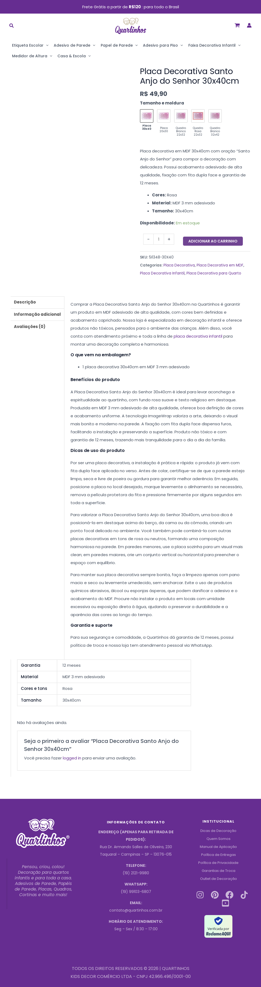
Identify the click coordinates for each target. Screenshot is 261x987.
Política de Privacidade (218, 862)
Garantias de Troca (218, 870)
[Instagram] (200, 895)
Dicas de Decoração (218, 830)
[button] (11, 26)
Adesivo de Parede (74, 45)
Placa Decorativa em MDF (220, 265)
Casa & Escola (74, 56)
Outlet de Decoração (218, 878)
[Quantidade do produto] (158, 239)
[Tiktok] (244, 895)
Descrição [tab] (25, 302)
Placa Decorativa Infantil (162, 273)
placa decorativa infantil (198, 336)
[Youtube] (225, 903)
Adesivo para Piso (163, 45)
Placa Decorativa (179, 265)
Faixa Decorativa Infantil (214, 45)
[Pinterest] (215, 895)
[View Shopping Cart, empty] (237, 25)
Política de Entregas (218, 854)
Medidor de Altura (32, 56)
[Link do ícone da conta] (249, 25)
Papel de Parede (119, 45)
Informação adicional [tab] (37, 314)
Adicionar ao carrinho (212, 241)
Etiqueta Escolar (30, 45)
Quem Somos (218, 838)
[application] (46, 45)
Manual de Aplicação (218, 846)
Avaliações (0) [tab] (29, 326)
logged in (72, 758)
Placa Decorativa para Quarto (213, 273)
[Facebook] (229, 895)
